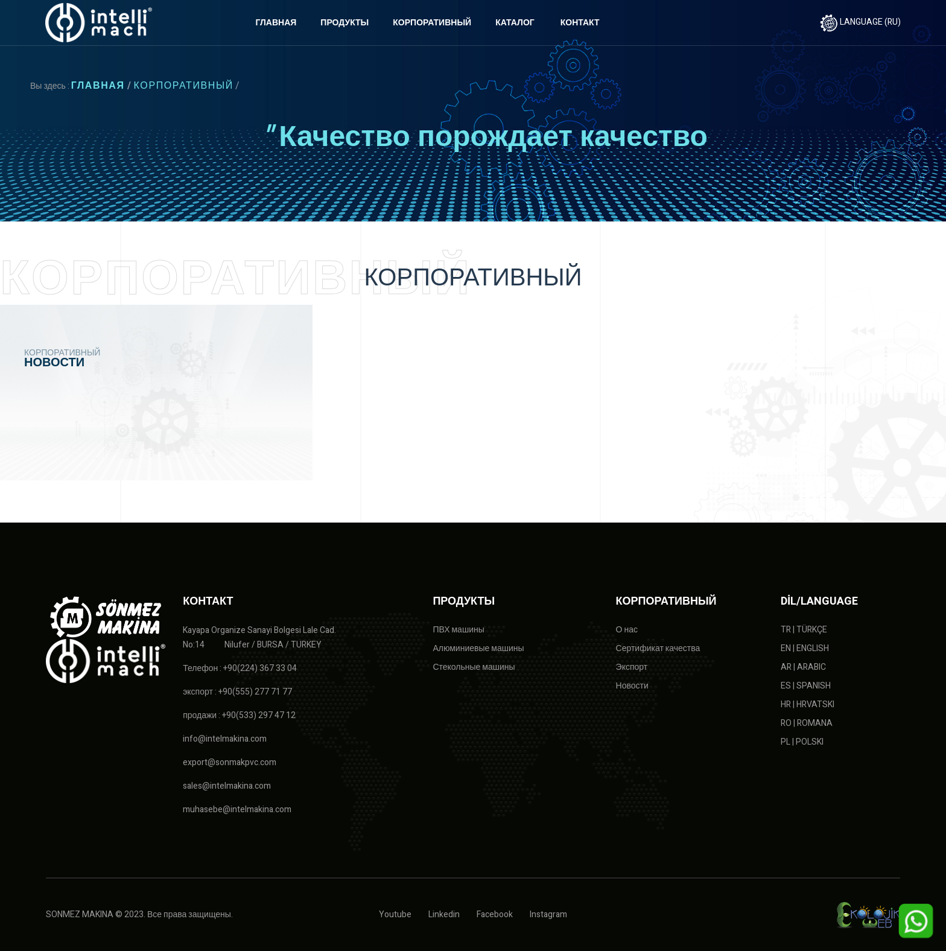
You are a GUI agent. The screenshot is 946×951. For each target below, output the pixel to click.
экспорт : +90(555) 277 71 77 (237, 691)
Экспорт (632, 667)
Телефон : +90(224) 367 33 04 (240, 668)
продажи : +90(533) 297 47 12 (239, 715)
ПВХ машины (458, 629)
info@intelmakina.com (225, 739)
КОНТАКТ (580, 22)
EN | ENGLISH (805, 648)
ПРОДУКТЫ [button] (344, 22)
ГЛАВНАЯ (275, 22)
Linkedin (444, 914)
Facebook (495, 914)
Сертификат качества (658, 648)
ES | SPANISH (806, 685)
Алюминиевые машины (478, 648)
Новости (632, 685)
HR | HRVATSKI (807, 704)
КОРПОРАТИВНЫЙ (183, 85)
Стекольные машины (474, 667)
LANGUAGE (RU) (860, 22)
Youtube (395, 914)
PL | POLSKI (802, 742)
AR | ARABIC (803, 667)
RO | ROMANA (807, 723)
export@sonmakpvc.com (229, 762)
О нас (627, 629)
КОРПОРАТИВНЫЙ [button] (432, 22)
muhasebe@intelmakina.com (237, 809)
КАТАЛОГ (515, 22)
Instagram (548, 914)
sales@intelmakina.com (227, 786)
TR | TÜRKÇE (804, 629)
